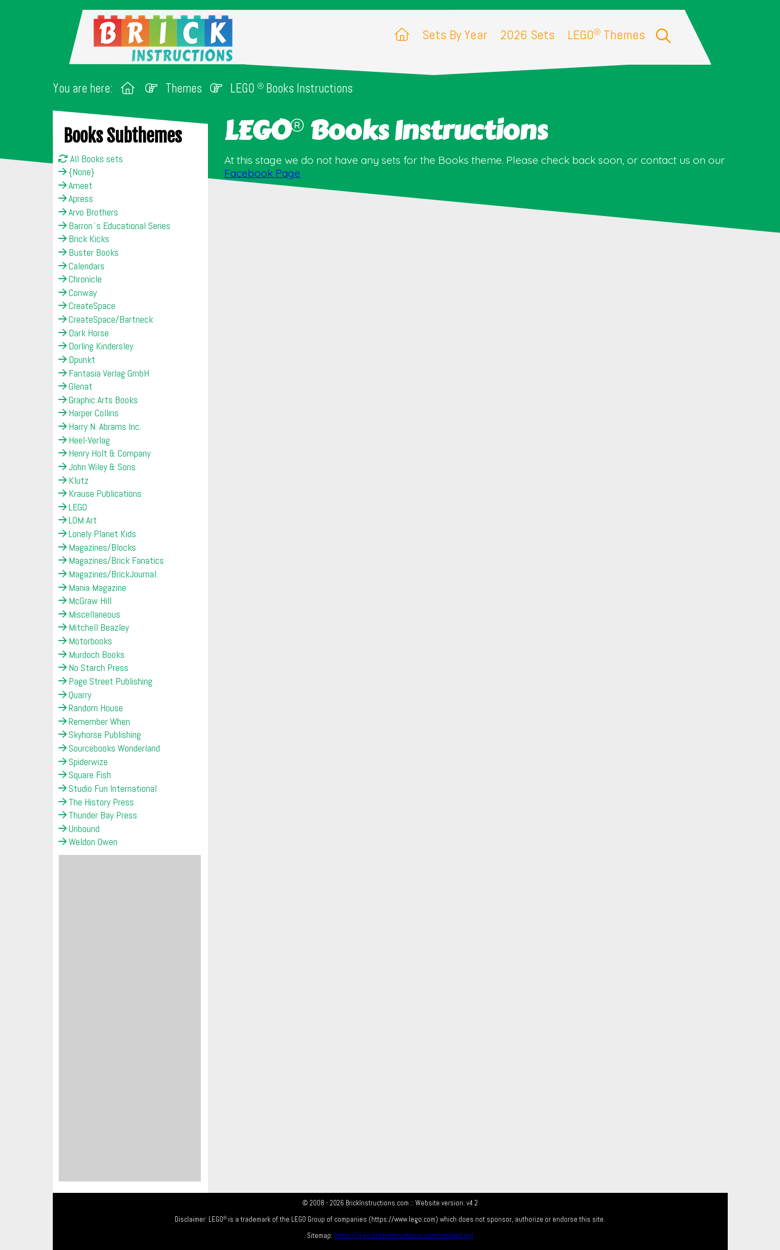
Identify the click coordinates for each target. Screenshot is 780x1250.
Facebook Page (262, 173)
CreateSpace (86, 306)
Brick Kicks (83, 239)
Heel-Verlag (84, 440)
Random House (90, 708)
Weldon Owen (88, 842)
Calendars (81, 266)
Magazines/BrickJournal (107, 574)
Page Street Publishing (105, 681)
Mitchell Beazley (93, 627)
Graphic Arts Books (98, 400)
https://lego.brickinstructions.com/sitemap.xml (403, 1235)
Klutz (73, 481)
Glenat (75, 386)
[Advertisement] (130, 1018)
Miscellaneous (89, 614)
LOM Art (77, 520)
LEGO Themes (606, 34)
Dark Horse (83, 333)
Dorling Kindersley (95, 346)
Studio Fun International (107, 789)
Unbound (79, 829)
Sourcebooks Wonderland (109, 748)
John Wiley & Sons (97, 467)
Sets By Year (454, 34)
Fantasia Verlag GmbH (103, 373)
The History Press (96, 802)
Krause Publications (100, 494)
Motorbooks (85, 641)
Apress (75, 199)
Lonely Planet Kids (97, 534)
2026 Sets (527, 34)
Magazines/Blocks (97, 547)
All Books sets (90, 159)
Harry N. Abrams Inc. (99, 427)
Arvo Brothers (88, 212)
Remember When (94, 722)
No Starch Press (93, 668)
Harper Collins (88, 413)
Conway (77, 293)
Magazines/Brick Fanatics (111, 560)
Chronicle (80, 279)
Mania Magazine (92, 588)
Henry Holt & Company (104, 453)
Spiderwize (83, 762)
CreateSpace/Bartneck (105, 319)
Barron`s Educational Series (114, 226)
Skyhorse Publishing (99, 735)
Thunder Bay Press (97, 815)
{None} (76, 172)
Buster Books (88, 252)
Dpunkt (76, 360)
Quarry (74, 695)
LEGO (72, 507)
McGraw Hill (85, 601)
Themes (183, 88)
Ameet (75, 186)
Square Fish (84, 775)
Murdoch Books (91, 655)
